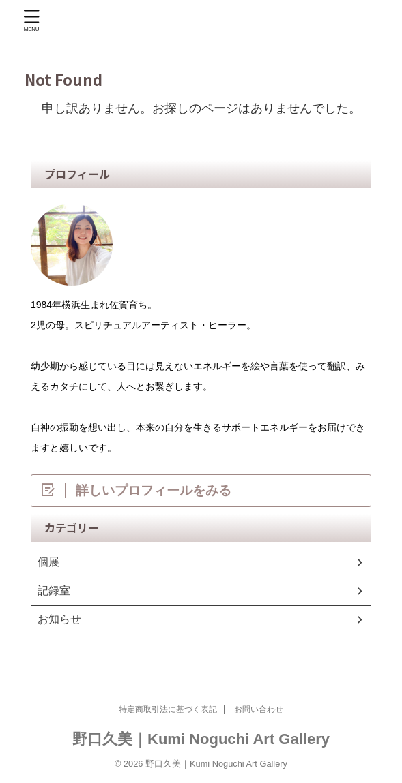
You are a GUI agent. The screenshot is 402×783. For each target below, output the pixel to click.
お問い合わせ (258, 709)
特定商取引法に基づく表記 (168, 709)
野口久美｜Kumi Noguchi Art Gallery (201, 739)
